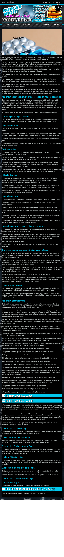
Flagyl (36, 24)
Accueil (6, 24)
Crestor (57, 24)
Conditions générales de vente (32, 547)
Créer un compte (57, 2)
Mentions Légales (28, 545)
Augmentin (46, 24)
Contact (26, 543)
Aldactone (26, 24)
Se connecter (46, 2)
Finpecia (16, 24)
